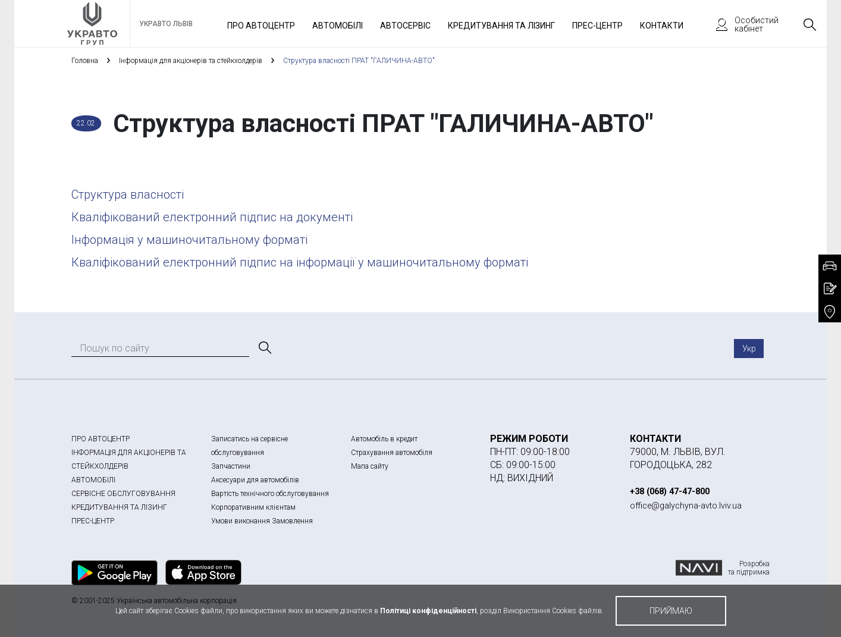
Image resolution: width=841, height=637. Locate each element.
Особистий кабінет (742, 24)
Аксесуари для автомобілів (255, 480)
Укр (749, 348)
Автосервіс (405, 25)
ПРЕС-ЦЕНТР (92, 521)
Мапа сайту (369, 466)
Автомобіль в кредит (384, 439)
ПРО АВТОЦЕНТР (100, 439)
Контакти (661, 25)
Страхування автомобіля (391, 452)
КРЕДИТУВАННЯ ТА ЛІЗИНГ (119, 507)
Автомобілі (337, 25)
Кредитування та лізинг (501, 25)
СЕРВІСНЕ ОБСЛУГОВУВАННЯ (123, 493)
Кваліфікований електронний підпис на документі (212, 217)
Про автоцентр (261, 25)
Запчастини (230, 466)
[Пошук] (264, 348)
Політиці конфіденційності (428, 611)
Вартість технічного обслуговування (270, 493)
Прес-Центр (597, 25)
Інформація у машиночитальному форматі (189, 240)
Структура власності (127, 194)
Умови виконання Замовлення (262, 521)
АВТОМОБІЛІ (93, 480)
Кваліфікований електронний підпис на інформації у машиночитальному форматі (299, 262)
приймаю (670, 611)
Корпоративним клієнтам (253, 507)
